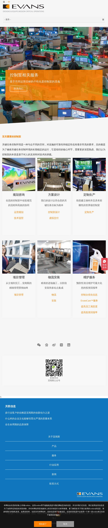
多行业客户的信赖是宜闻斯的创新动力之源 (27, 412)
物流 (54, 294)
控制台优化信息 (89, 294)
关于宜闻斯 (54, 436)
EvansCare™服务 (89, 300)
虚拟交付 (54, 218)
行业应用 (54, 465)
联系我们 (18, 88)
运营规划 (18, 212)
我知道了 (43, 524)
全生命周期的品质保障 (17, 424)
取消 (65, 524)
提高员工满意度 (89, 306)
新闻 (54, 474)
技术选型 (18, 218)
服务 (54, 455)
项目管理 (18, 294)
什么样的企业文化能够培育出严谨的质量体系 (28, 418)
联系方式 (54, 483)
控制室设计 (54, 212)
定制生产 (89, 212)
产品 (54, 446)
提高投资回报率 (89, 312)
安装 (54, 300)
